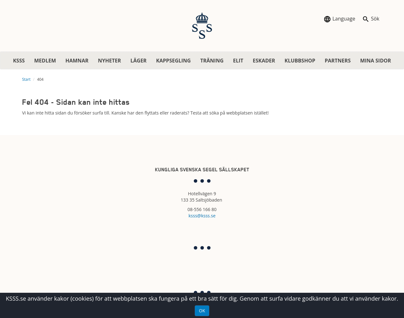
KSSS (19, 60)
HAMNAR (76, 60)
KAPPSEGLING (173, 60)
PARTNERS (338, 60)
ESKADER (264, 60)
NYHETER (109, 60)
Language (339, 19)
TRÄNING (211, 60)
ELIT (238, 60)
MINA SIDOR (375, 60)
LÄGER (138, 60)
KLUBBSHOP (300, 60)
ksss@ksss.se (202, 216)
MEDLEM (45, 60)
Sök (370, 19)
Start (26, 79)
